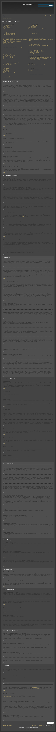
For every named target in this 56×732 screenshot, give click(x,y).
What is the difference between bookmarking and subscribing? (40, 57)
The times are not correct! (7, 40)
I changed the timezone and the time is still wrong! (12, 41)
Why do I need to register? (7, 25)
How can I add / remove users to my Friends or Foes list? (39, 45)
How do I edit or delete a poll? (8, 56)
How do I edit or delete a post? (8, 52)
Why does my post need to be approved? (10, 63)
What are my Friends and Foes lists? (35, 44)
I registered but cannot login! (8, 28)
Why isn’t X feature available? (34, 70)
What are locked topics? (7, 76)
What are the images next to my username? (10, 43)
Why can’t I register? (6, 27)
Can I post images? (6, 71)
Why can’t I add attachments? (8, 58)
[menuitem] (9, 16)
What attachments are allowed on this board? (37, 64)
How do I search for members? (34, 52)
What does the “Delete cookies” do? (9, 34)
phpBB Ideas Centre (7, 696)
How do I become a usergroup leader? (35, 29)
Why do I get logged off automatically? (9, 33)
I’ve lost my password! (7, 32)
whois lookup (33, 703)
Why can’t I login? (6, 29)
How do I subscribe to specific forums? (35, 59)
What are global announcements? (9, 72)
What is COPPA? (6, 26)
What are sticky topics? (7, 74)
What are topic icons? (6, 77)
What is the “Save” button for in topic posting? (11, 62)
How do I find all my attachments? (35, 65)
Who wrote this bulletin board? (34, 69)
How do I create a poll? (7, 54)
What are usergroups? (32, 27)
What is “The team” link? (33, 33)
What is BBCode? (6, 68)
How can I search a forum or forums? (35, 49)
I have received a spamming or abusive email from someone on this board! (41, 40)
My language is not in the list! (8, 42)
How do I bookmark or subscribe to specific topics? (38, 58)
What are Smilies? (6, 70)
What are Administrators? (33, 25)
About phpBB (36, 688)
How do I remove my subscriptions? (35, 60)
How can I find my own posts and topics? (36, 53)
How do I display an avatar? (8, 44)
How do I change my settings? (8, 38)
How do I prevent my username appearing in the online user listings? (15, 39)
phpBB (23, 216)
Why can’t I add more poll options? (9, 55)
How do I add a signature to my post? (9, 53)
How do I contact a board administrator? (36, 74)
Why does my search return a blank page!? (36, 51)
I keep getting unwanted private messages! (36, 38)
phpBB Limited (35, 687)
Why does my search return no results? (35, 50)
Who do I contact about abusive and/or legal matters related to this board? (40, 72)
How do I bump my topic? (7, 64)
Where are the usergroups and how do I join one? (37, 28)
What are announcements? (7, 73)
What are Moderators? (32, 26)
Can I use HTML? (6, 69)
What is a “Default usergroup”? (34, 32)
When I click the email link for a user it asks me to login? (13, 47)
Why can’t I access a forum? (8, 57)
